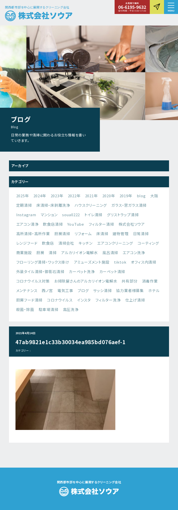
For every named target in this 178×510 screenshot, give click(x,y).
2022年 (74, 195)
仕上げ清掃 (135, 300)
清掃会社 (66, 243)
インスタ (84, 300)
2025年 (22, 195)
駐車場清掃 (48, 309)
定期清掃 (24, 205)
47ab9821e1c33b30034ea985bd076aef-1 (70, 342)
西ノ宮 (47, 290)
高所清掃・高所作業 (33, 233)
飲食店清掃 (53, 224)
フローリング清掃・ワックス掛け (42, 262)
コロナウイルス (60, 300)
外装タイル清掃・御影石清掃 (40, 271)
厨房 (40, 252)
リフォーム (83, 233)
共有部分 (129, 281)
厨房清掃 (62, 233)
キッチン (86, 243)
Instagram (26, 214)
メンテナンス (26, 290)
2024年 (39, 195)
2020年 (108, 195)
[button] (171, 7)
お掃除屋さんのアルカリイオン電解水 (85, 281)
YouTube (75, 224)
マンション (49, 214)
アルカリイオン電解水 (79, 252)
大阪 (154, 195)
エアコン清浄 (27, 224)
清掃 (53, 252)
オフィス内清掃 (143, 262)
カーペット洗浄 (82, 271)
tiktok (120, 262)
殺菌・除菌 (25, 309)
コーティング (148, 243)
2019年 (126, 195)
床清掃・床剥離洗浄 (53, 205)
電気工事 (65, 290)
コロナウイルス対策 (33, 281)
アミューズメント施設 (92, 262)
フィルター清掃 (101, 224)
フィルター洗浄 (108, 300)
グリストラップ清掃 (123, 214)
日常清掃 (141, 233)
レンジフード (27, 243)
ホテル (154, 290)
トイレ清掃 (93, 214)
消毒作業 (150, 281)
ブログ (83, 290)
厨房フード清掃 (29, 300)
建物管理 (120, 233)
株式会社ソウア (132, 224)
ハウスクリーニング (91, 205)
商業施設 (24, 252)
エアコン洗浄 (134, 252)
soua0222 (71, 214)
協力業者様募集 (130, 290)
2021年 (91, 195)
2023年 (57, 195)
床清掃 (102, 233)
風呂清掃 (110, 252)
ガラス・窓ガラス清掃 (129, 205)
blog (141, 195)
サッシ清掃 (102, 290)
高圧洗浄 (71, 309)
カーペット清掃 (112, 271)
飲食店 (48, 243)
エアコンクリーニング (115, 243)
